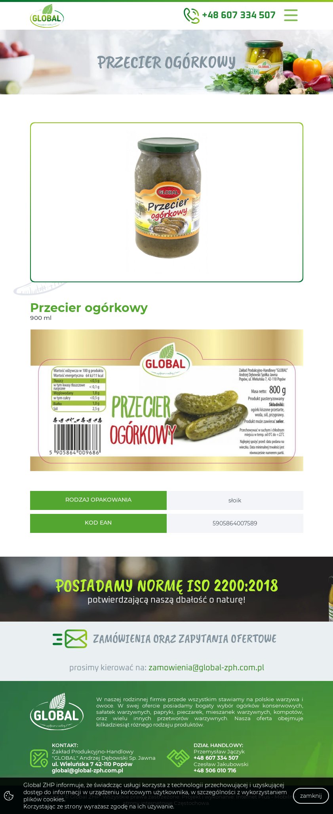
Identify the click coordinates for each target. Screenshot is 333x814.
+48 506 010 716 (215, 770)
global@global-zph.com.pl (87, 770)
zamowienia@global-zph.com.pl (206, 668)
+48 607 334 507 (216, 758)
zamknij (311, 795)
